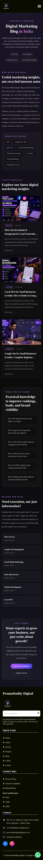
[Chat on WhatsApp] (38, 855)
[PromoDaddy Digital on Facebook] (5, 843)
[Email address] (21, 713)
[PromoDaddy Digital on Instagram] (12, 843)
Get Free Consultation (21, 666)
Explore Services (21, 673)
